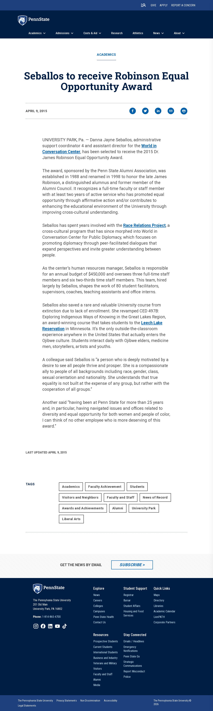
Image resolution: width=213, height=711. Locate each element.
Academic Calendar (164, 611)
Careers (97, 600)
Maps (157, 595)
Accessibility (110, 700)
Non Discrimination (90, 700)
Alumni (117, 508)
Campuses (99, 611)
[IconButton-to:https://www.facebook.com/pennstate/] (43, 626)
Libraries (158, 606)
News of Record (155, 497)
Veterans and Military (105, 663)
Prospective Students (105, 641)
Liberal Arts (71, 519)
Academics (35, 33)
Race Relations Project (144, 225)
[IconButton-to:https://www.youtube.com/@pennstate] (57, 626)
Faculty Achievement (104, 486)
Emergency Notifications (130, 649)
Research (117, 33)
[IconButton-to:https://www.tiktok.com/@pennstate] (64, 626)
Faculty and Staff (120, 497)
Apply (164, 5)
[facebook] (132, 111)
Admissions (62, 33)
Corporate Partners (164, 622)
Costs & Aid (90, 33)
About (177, 33)
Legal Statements (27, 705)
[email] (171, 111)
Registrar (128, 595)
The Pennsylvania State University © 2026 (172, 702)
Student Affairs (131, 606)
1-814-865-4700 (51, 616)
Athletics (138, 33)
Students (137, 486)
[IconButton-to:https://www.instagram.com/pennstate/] (36, 626)
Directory (159, 600)
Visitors (97, 668)
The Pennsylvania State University (35, 700)
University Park (144, 508)
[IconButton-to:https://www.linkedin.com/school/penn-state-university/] (50, 626)
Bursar (127, 600)
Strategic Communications (132, 664)
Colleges (98, 606)
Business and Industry (105, 658)
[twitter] (145, 111)
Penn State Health (103, 617)
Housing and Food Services (133, 613)
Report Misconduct (134, 671)
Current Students (102, 647)
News (156, 33)
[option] (47, 617)
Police (127, 676)
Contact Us (99, 622)
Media (96, 685)
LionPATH (159, 617)
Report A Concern (183, 5)
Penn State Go (131, 656)
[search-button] (143, 5)
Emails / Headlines (133, 641)
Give (153, 5)
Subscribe (131, 565)
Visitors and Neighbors (80, 497)
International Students (105, 652)
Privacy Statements (67, 700)
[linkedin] (158, 111)
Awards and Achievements (83, 508)
